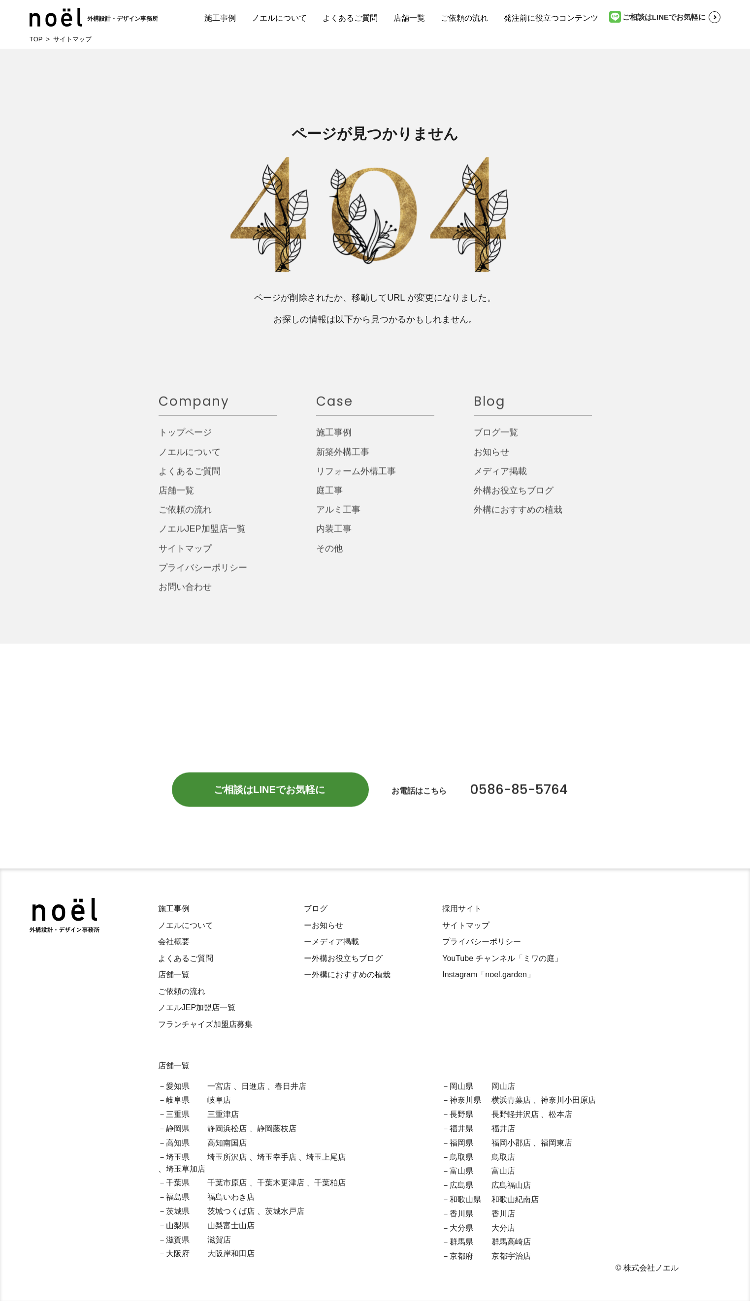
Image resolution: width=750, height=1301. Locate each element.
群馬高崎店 (511, 1242)
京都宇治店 (511, 1256)
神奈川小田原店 (568, 1100)
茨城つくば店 (231, 1211)
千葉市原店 (227, 1182)
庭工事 (329, 496)
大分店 (503, 1228)
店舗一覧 (409, 18)
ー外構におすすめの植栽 (347, 974)
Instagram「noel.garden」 (488, 974)
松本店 (560, 1114)
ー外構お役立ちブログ (343, 958)
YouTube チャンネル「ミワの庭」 (502, 958)
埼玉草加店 (185, 1169)
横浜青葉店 (511, 1100)
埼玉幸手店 (276, 1157)
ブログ (315, 908)
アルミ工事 (338, 515)
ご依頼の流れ (464, 18)
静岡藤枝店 (276, 1128)
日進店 (253, 1086)
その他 (329, 553)
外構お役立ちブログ (514, 496)
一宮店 (219, 1086)
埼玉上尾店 (326, 1157)
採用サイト (462, 908)
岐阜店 (219, 1100)
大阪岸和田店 (231, 1253)
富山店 (503, 1171)
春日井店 (290, 1086)
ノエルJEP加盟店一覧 (202, 534)
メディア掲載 (500, 476)
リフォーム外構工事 (356, 476)
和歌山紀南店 (515, 1199)
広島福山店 (511, 1185)
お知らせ (491, 457)
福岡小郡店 (511, 1143)
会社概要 (174, 941)
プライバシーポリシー (203, 573)
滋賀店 (219, 1240)
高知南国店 (227, 1143)
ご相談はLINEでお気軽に (657, 17)
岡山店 (503, 1086)
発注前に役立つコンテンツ (551, 18)
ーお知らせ (323, 925)
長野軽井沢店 (515, 1114)
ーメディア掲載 (331, 941)
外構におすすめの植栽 (518, 515)
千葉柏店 (330, 1182)
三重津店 (223, 1114)
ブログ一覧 (496, 438)
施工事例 (220, 18)
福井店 (503, 1128)
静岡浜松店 (227, 1128)
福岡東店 (556, 1143)
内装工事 (334, 534)
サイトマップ (185, 553)
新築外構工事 (342, 457)
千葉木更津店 (280, 1182)
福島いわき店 (231, 1197)
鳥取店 (503, 1157)
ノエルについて (279, 18)
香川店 (503, 1213)
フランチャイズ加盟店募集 (205, 1024)
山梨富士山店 (231, 1225)
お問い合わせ (185, 592)
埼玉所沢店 (227, 1157)
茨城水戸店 (284, 1211)
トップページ (185, 438)
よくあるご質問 (350, 18)
